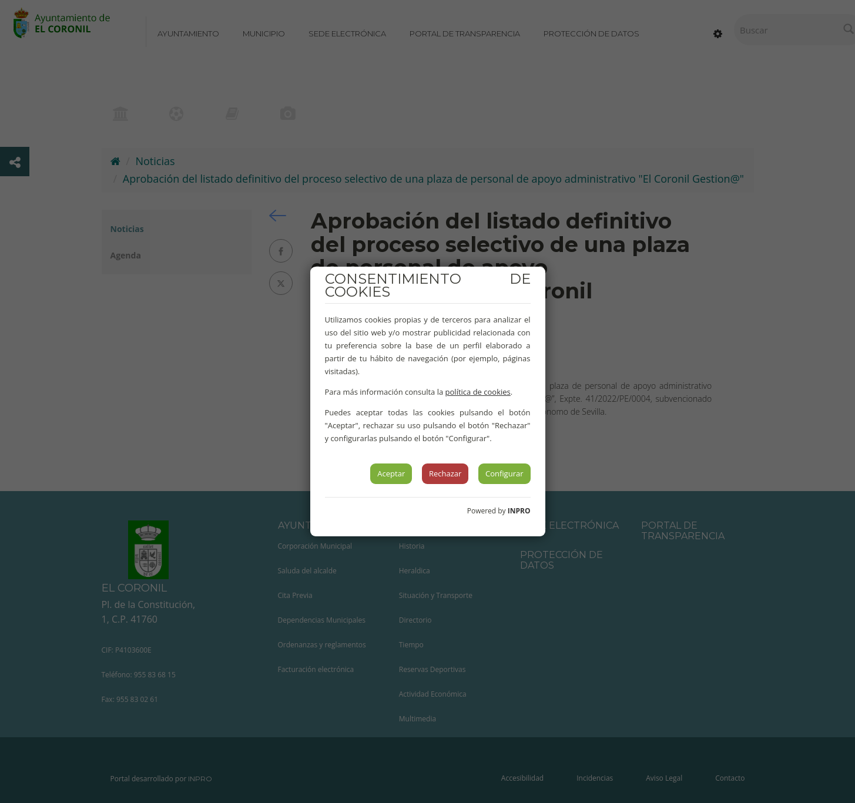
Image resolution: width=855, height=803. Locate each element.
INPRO (519, 511)
